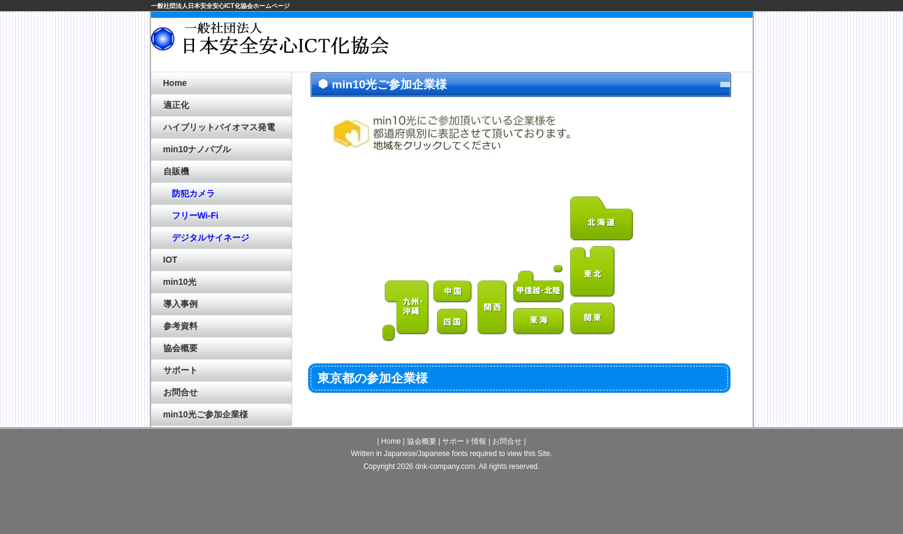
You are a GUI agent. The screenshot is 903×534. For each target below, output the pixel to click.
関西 (492, 308)
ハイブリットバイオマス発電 (219, 127)
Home (175, 83)
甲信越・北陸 (539, 284)
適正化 (176, 105)
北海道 (602, 219)
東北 (593, 272)
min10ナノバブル (197, 149)
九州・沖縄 (406, 311)
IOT (170, 260)
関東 (593, 319)
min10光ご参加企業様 (205, 414)
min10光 (179, 282)
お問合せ (180, 392)
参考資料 (180, 326)
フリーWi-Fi (191, 215)
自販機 (176, 171)
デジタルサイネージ (206, 237)
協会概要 (180, 348)
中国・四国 (453, 308)
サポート (180, 370)
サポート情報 (464, 441)
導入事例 (180, 304)
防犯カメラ (189, 193)
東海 (539, 322)
